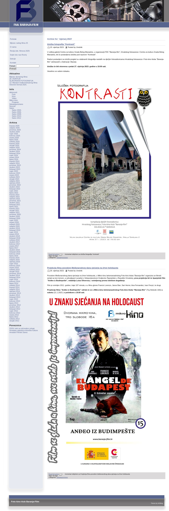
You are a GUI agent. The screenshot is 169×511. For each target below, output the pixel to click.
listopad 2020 (15, 218)
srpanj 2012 (14, 315)
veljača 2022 (15, 197)
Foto (14, 94)
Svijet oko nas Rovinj (18, 55)
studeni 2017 (15, 242)
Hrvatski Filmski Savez (19, 332)
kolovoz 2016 (15, 254)
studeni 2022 (15, 187)
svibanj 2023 (15, 177)
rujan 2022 (14, 191)
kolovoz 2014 (15, 281)
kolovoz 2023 (15, 173)
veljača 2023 (15, 181)
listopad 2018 (15, 238)
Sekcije (13, 59)
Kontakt (13, 63)
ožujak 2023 (14, 179)
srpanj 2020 (14, 222)
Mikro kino (14, 100)
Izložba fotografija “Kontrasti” (61, 44)
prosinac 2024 (15, 149)
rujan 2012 (14, 311)
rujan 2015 (14, 264)
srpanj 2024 (14, 157)
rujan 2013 (14, 299)
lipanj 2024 (14, 159)
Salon (12, 108)
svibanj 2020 (15, 224)
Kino (14, 96)
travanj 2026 (15, 126)
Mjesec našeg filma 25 (19, 43)
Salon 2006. (17, 112)
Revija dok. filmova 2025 (20, 51)
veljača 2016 (15, 260)
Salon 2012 (16, 118)
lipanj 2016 (14, 256)
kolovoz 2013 (15, 301)
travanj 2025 (15, 144)
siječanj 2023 (15, 183)
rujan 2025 (14, 134)
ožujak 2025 (14, 145)
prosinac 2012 (15, 305)
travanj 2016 (15, 258)
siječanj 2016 (15, 262)
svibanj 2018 (15, 240)
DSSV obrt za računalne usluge (22, 328)
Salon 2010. (17, 116)
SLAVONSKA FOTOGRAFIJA (21, 81)
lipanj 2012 (14, 317)
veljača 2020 (15, 226)
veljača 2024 (15, 163)
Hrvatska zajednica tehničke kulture (24, 330)
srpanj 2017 (14, 246)
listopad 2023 (15, 169)
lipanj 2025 (14, 140)
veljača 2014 (15, 289)
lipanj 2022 (14, 193)
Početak (13, 39)
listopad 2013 (15, 297)
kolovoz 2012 (15, 313)
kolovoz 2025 (15, 136)
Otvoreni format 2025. (18, 85)
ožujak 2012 (14, 321)
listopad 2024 (15, 153)
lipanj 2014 (14, 283)
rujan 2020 (14, 220)
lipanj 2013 (14, 303)
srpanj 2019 (14, 234)
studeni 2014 (15, 275)
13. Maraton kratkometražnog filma (23, 83)
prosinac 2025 (15, 130)
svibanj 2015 (15, 270)
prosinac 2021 (15, 201)
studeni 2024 (15, 151)
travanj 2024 (15, 161)
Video (14, 98)
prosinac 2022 (15, 185)
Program (15, 102)
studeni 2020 (15, 216)
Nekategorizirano (62, 257)
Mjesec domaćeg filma (18, 77)
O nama (13, 47)
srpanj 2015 (14, 268)
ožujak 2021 (14, 210)
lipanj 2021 (14, 207)
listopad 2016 (15, 252)
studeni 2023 (15, 167)
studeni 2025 (15, 132)
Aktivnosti (13, 92)
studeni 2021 (15, 203)
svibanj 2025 (15, 142)
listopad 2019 (15, 230)
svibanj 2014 (15, 285)
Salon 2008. (17, 114)
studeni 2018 (15, 236)
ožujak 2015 (14, 271)
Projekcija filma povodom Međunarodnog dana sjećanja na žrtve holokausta (82, 268)
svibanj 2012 (15, 319)
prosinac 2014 (15, 273)
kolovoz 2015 (15, 266)
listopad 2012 (15, 309)
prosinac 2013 (15, 293)
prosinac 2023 (15, 165)
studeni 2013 (15, 295)
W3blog (160, 503)
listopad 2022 (15, 189)
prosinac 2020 (15, 214)
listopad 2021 (15, 205)
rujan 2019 (14, 232)
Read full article (54, 254)
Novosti (13, 106)
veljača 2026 (15, 128)
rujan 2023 (14, 171)
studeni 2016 (15, 250)
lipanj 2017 (14, 248)
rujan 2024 (14, 155)
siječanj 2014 (15, 291)
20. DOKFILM (15, 79)
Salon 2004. (17, 110)
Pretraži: (13, 66)
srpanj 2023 (14, 175)
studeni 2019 (15, 228)
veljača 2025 (15, 147)
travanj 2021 (15, 208)
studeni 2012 (15, 307)
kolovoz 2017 (15, 244)
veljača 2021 (15, 212)
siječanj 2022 (15, 199)
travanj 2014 (15, 287)
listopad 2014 (15, 277)
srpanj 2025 (14, 138)
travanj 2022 (15, 195)
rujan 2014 (14, 279)
